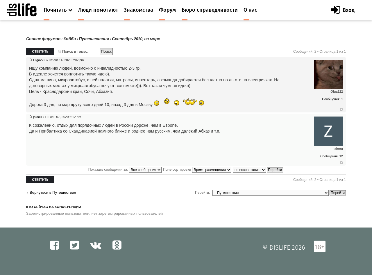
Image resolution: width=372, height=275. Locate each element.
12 (341, 156)
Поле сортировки (197, 170)
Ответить (40, 51)
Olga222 (39, 60)
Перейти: (202, 193)
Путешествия (94, 38)
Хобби (69, 38)
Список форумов (43, 38)
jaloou (37, 117)
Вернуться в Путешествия (53, 192)
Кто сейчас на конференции (53, 207)
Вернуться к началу (341, 109)
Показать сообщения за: (125, 170)
